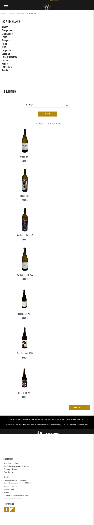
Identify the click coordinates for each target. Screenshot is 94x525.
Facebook (6, 509)
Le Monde (6, 54)
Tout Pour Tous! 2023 (25, 354)
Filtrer (47, 114)
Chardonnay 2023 (24, 314)
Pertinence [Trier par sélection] (46, 106)
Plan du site (8, 472)
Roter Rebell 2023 (24, 393)
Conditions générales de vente (16, 466)
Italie (4, 44)
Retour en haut (80, 407)
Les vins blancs (11, 21)
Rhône (5, 64)
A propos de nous (11, 469)
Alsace (5, 27)
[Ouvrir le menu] (6, 5)
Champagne (7, 34)
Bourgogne (7, 31)
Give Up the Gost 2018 (25, 236)
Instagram (12, 509)
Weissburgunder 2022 (25, 275)
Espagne (5, 41)
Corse (4, 37)
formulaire (17, 498)
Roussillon (7, 67)
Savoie (5, 71)
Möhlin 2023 (24, 157)
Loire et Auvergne (9, 57)
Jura (4, 47)
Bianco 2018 (24, 196)
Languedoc (7, 51)
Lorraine (5, 61)
